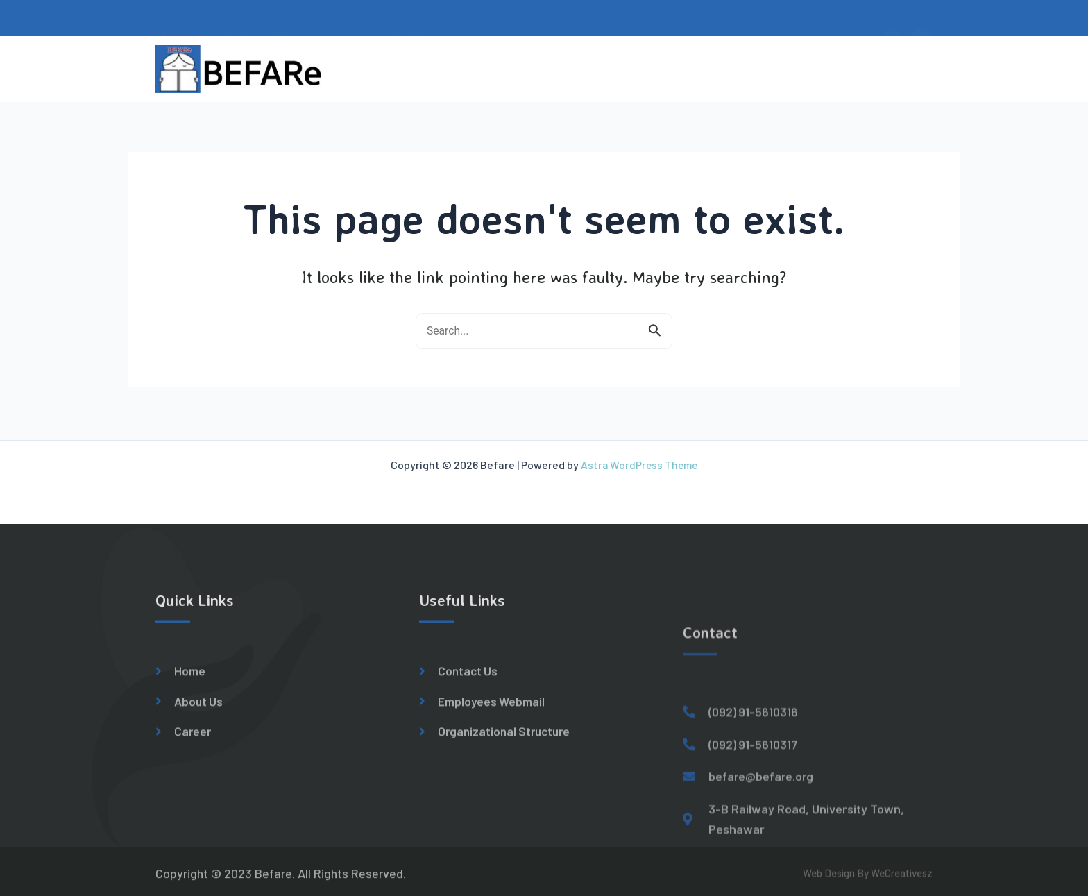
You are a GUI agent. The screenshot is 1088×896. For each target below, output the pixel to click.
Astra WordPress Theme (639, 461)
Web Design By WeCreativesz (868, 878)
